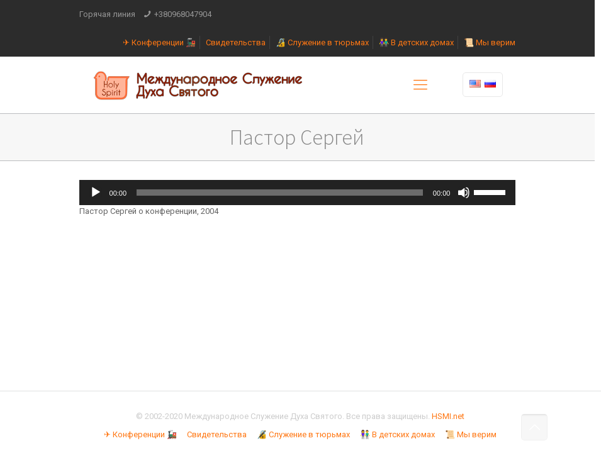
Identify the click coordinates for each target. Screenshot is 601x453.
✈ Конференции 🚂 (159, 42)
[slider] (280, 192)
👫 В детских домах (416, 42)
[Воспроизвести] (95, 192)
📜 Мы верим (489, 42)
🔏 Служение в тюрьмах (322, 42)
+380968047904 (182, 14)
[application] (297, 192)
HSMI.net (448, 416)
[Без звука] (464, 192)
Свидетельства (236, 42)
